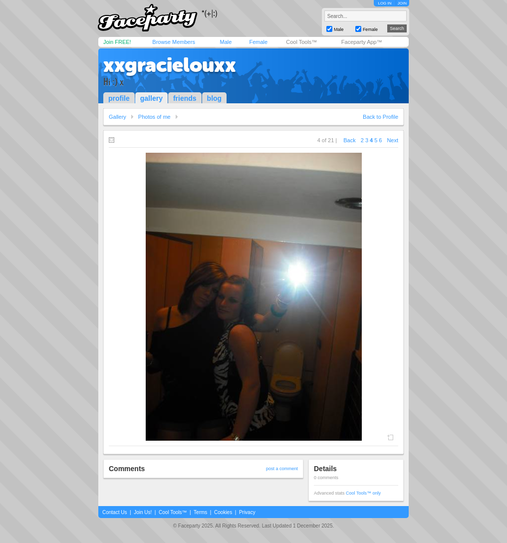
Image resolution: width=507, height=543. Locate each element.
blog (214, 98)
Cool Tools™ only (363, 493)
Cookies (223, 512)
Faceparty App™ (361, 42)
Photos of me (154, 117)
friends (185, 98)
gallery (151, 98)
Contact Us (114, 512)
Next (392, 140)
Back (349, 140)
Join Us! (143, 512)
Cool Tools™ (301, 42)
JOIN (402, 3)
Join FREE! (117, 42)
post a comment (282, 468)
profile (119, 98)
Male (226, 42)
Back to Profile (380, 117)
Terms (200, 512)
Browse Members (173, 42)
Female (258, 42)
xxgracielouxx (169, 64)
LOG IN (384, 3)
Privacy (247, 512)
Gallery (117, 117)
